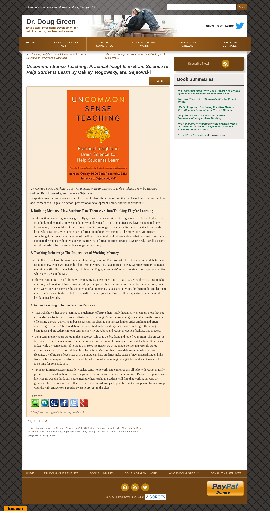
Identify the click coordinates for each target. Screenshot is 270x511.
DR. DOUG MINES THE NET (63, 44)
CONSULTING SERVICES (230, 44)
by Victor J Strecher (205, 108)
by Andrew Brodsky (201, 117)
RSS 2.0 (105, 431)
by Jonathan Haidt (208, 92)
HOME (29, 44)
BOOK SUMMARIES (104, 44)
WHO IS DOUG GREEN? (187, 44)
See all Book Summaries (192, 135)
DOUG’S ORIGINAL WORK (144, 44)
